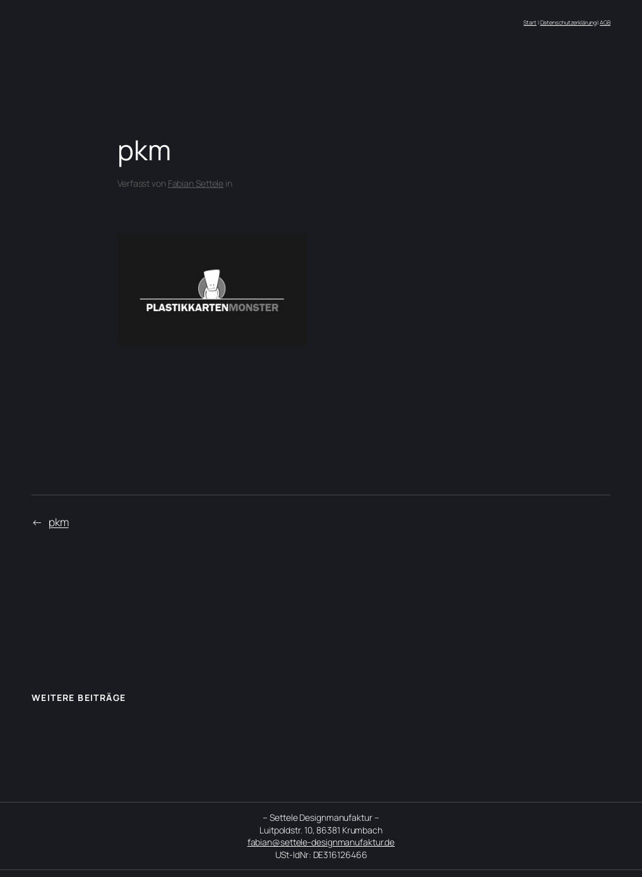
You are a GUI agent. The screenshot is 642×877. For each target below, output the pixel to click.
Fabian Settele (196, 183)
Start (530, 22)
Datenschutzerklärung (568, 22)
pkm (59, 521)
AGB (605, 22)
